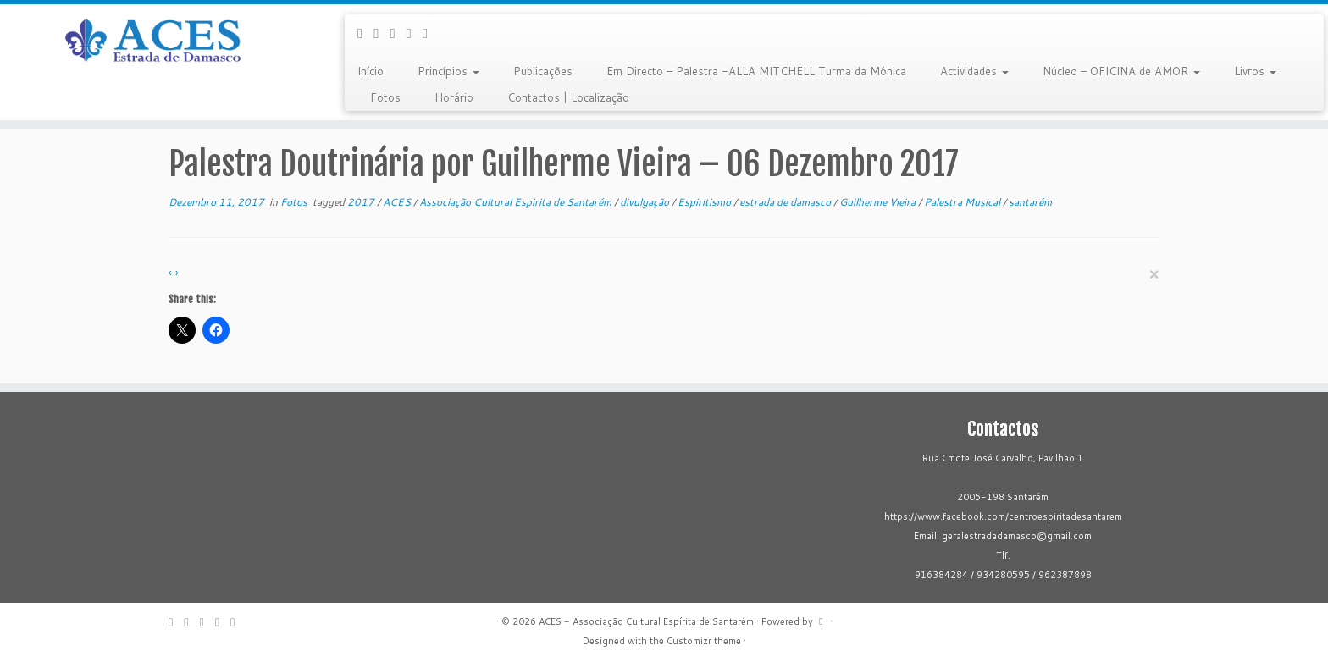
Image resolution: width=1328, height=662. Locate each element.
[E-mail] (365, 32)
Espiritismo (705, 202)
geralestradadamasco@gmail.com (1017, 536)
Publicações (543, 71)
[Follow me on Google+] (398, 32)
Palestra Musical (963, 202)
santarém (1030, 202)
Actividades (974, 71)
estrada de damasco (786, 202)
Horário (453, 97)
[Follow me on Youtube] (415, 32)
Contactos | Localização (568, 97)
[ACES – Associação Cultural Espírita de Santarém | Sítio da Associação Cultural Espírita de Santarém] (153, 41)
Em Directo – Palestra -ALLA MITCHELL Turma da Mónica (756, 71)
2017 (362, 202)
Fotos (385, 97)
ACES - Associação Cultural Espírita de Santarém (646, 621)
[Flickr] (431, 32)
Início (370, 71)
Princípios (448, 71)
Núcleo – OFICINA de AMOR (1121, 71)
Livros (1255, 71)
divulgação (646, 202)
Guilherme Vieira (878, 202)
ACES (398, 202)
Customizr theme (704, 641)
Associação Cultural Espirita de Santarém (516, 202)
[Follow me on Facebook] (382, 32)
